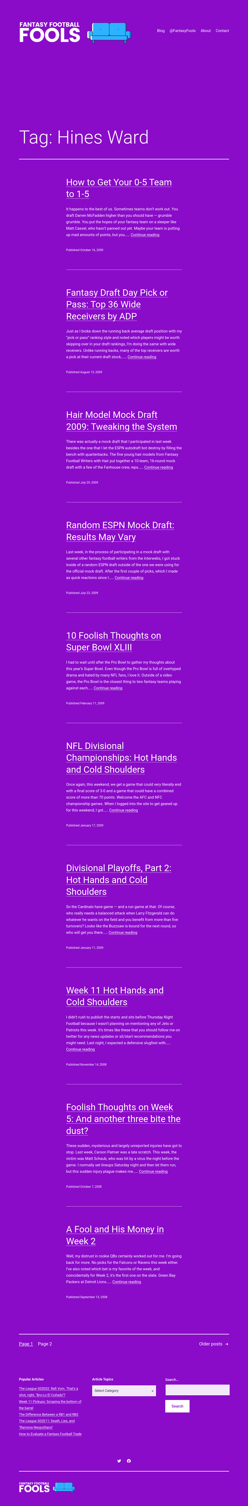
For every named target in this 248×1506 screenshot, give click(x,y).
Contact (222, 30)
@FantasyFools (183, 30)
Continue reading (145, 235)
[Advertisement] (124, 93)
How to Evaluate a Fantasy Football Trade (50, 1434)
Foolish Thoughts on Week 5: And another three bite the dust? (123, 1119)
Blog (161, 30)
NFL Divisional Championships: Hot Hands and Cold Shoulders (121, 758)
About (206, 30)
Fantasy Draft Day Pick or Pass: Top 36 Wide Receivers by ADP (117, 304)
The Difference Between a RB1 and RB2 (48, 1414)
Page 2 (45, 1344)
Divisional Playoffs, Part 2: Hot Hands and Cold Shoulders (119, 880)
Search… (171, 1380)
